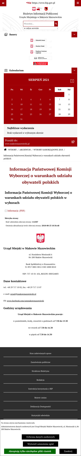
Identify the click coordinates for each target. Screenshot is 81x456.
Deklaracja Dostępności (40, 406)
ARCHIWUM (25, 149)
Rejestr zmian (40, 397)
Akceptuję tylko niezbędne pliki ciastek (30, 451)
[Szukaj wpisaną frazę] (56, 24)
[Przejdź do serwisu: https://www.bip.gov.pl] (40, 3)
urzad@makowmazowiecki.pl (23, 294)
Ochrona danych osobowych (40, 436)
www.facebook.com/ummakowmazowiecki (25, 301)
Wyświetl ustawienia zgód (40, 444)
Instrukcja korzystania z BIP (40, 389)
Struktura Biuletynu (40, 371)
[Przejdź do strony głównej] (40, 13)
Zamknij (68, 451)
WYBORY (12, 149)
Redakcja (40, 380)
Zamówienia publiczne (40, 362)
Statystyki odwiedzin (40, 415)
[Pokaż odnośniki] (3, 3)
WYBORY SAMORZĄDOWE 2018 (48, 149)
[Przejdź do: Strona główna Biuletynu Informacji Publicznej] (5, 150)
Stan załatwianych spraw (40, 353)
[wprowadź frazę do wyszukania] (38, 24)
